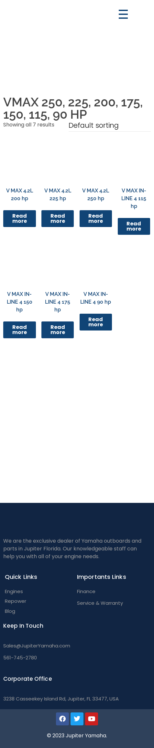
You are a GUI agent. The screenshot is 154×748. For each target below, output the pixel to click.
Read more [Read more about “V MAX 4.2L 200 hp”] (19, 218)
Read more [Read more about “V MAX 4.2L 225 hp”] (57, 218)
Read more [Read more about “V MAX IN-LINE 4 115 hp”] (133, 226)
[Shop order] (110, 126)
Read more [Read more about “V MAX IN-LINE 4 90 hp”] (95, 322)
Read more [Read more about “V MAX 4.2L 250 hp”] (95, 218)
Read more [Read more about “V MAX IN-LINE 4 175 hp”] (57, 329)
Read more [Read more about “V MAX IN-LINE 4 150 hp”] (19, 329)
